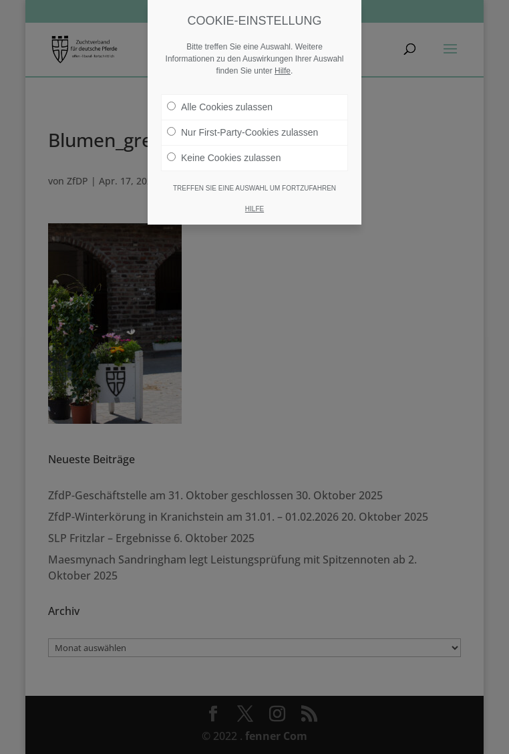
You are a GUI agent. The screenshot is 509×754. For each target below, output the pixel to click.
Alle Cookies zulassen (220, 107)
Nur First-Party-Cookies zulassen (242, 132)
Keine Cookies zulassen (224, 157)
